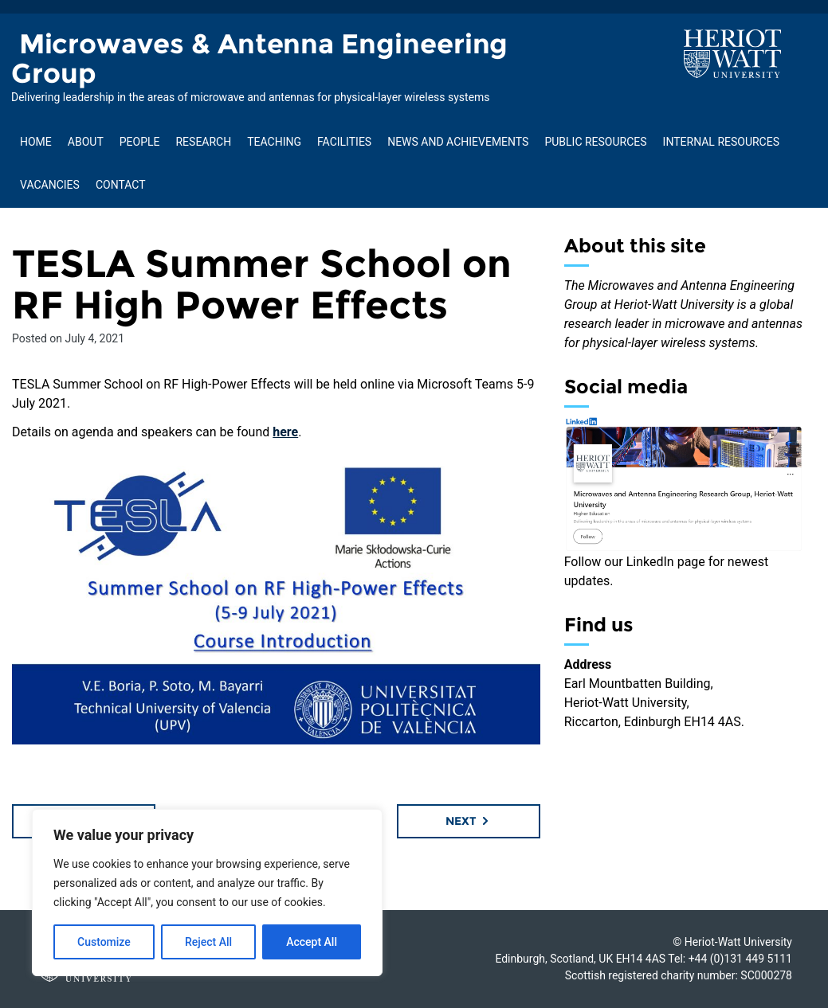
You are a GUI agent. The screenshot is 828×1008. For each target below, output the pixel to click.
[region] (207, 892)
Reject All (208, 942)
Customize (104, 942)
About (86, 141)
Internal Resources (721, 141)
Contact (121, 184)
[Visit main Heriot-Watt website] (732, 53)
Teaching (274, 141)
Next (468, 821)
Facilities (344, 141)
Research (203, 141)
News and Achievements (457, 141)
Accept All (311, 942)
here (285, 432)
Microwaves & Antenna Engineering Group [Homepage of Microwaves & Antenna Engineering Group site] (259, 58)
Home (36, 141)
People (140, 141)
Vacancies (50, 184)
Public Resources (595, 141)
